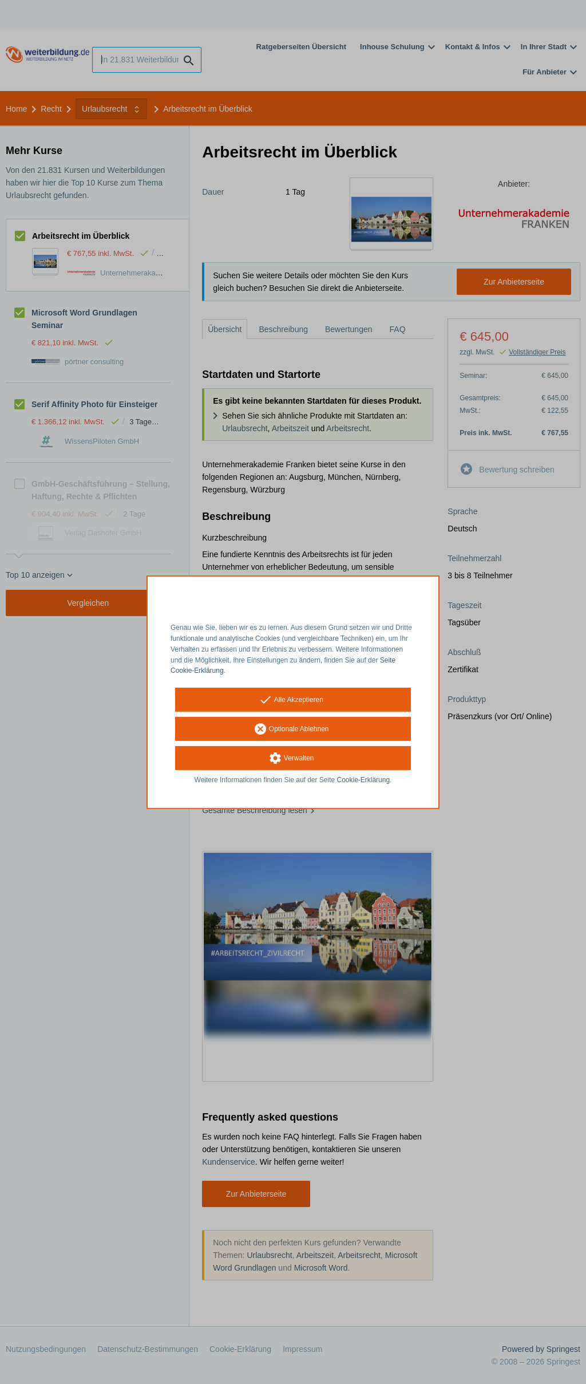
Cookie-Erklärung (363, 780)
